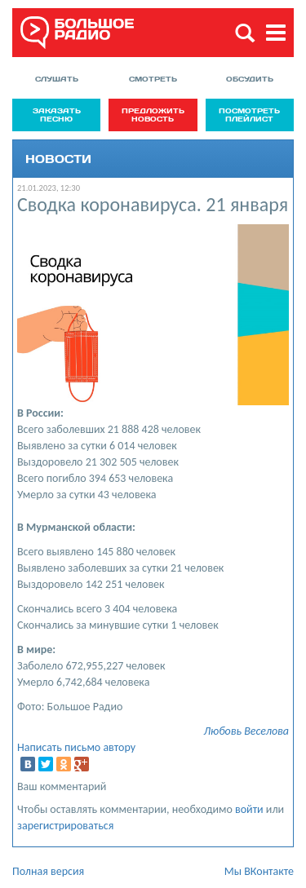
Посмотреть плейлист (249, 114)
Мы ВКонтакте (259, 871)
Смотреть (153, 78)
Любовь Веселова (246, 731)
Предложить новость (153, 114)
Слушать (56, 78)
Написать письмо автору (76, 747)
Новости (58, 158)
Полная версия (48, 871)
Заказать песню (57, 114)
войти (249, 809)
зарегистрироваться (65, 826)
